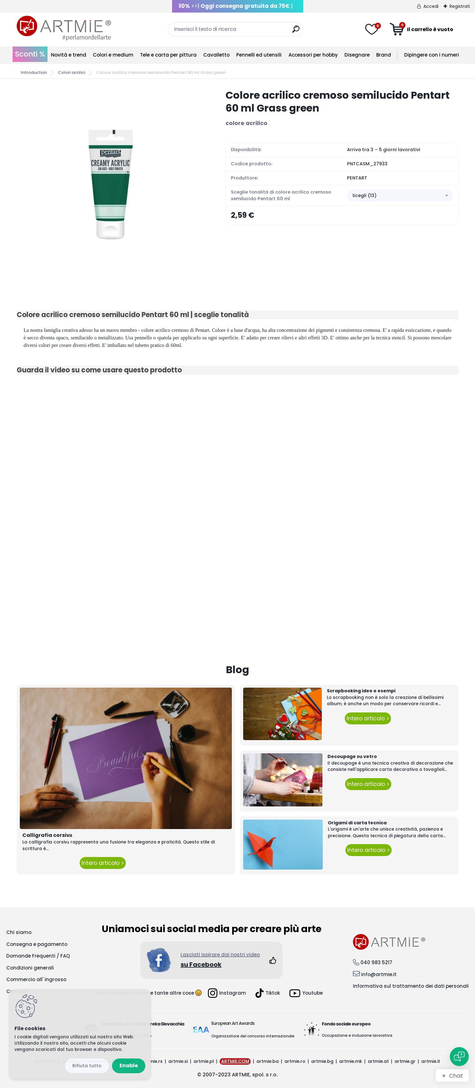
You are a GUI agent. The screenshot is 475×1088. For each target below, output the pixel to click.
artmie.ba (267, 1061)
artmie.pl (203, 1061)
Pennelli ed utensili (259, 55)
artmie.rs (152, 1061)
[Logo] (64, 28)
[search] (295, 31)
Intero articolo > (102, 863)
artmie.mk (350, 1061)
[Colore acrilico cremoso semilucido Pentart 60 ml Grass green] (111, 183)
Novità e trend (68, 55)
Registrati (460, 6)
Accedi (431, 6)
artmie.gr (405, 1061)
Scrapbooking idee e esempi (361, 691)
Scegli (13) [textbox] (364, 195)
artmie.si (178, 1061)
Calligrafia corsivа (47, 835)
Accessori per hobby (313, 55)
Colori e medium (113, 55)
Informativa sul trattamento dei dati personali (411, 986)
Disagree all (86, 1066)
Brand (383, 55)
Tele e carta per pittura (168, 55)
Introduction (34, 72)
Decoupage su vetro (352, 756)
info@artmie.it (379, 974)
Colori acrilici (71, 72)
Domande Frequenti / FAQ (38, 956)
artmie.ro (294, 1061)
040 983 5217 (376, 962)
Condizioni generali (30, 967)
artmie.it (430, 1061)
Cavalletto (216, 55)
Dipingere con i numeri (431, 55)
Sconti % (30, 54)
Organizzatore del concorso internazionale (252, 1036)
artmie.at (378, 1061)
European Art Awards (232, 1023)
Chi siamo (18, 932)
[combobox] (400, 196)
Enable (129, 1065)
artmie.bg (322, 1061)
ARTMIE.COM (235, 1061)
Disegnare (357, 55)
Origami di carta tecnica (357, 823)
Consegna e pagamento (36, 944)
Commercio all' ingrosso (36, 979)
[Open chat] (459, 1056)
